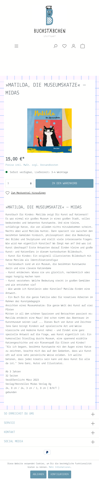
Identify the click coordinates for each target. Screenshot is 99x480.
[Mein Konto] (73, 46)
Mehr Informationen (59, 467)
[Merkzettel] (64, 46)
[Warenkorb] (82, 46)
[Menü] (16, 46)
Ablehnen (38, 474)
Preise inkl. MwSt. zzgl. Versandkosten (32, 165)
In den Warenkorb (64, 183)
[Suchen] (55, 46)
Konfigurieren (60, 474)
